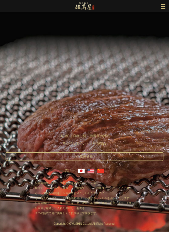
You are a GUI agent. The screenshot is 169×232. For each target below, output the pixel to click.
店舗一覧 (79, 136)
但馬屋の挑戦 (100, 136)
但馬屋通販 (84, 157)
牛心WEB (99, 143)
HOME (65, 136)
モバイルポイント (75, 143)
